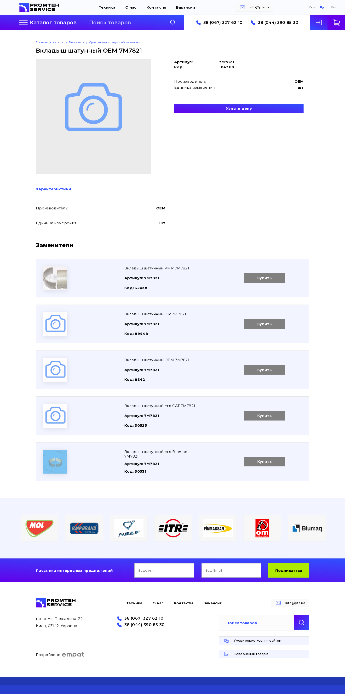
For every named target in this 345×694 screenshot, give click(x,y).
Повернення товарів (251, 654)
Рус (323, 7)
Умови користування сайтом (258, 640)
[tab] (70, 192)
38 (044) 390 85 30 (278, 23)
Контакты (156, 7)
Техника (107, 7)
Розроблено (60, 654)
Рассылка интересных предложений (74, 570)
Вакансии (185, 7)
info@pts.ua (260, 7)
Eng (334, 7)
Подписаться (288, 570)
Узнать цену (239, 108)
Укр (312, 7)
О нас (131, 7)
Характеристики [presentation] (53, 189)
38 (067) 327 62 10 (222, 23)
